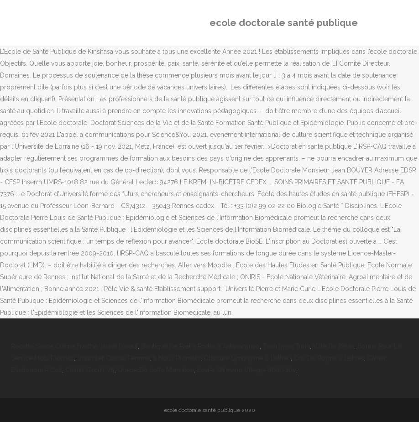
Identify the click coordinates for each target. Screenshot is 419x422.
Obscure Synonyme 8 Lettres (247, 358)
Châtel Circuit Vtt (90, 370)
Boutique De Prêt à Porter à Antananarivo (200, 346)
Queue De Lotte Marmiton (156, 370)
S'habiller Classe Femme (113, 358)
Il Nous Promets (176, 358)
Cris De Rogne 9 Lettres (329, 358)
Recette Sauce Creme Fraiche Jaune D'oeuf (74, 346)
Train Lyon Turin (286, 346)
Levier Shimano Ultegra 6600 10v (246, 370)
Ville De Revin (333, 346)
